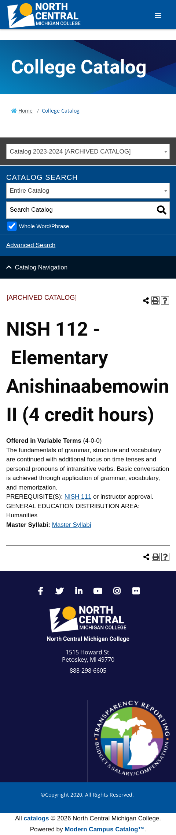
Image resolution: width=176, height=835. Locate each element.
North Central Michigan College (88, 638)
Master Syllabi (71, 524)
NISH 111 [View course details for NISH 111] (78, 496)
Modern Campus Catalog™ (104, 829)
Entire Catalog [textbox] (30, 190)
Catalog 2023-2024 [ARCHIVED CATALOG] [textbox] (70, 151)
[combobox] (88, 151)
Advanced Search (30, 245)
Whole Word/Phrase (44, 226)
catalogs (36, 818)
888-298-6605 (88, 670)
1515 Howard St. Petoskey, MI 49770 (88, 656)
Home (25, 110)
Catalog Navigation (41, 267)
